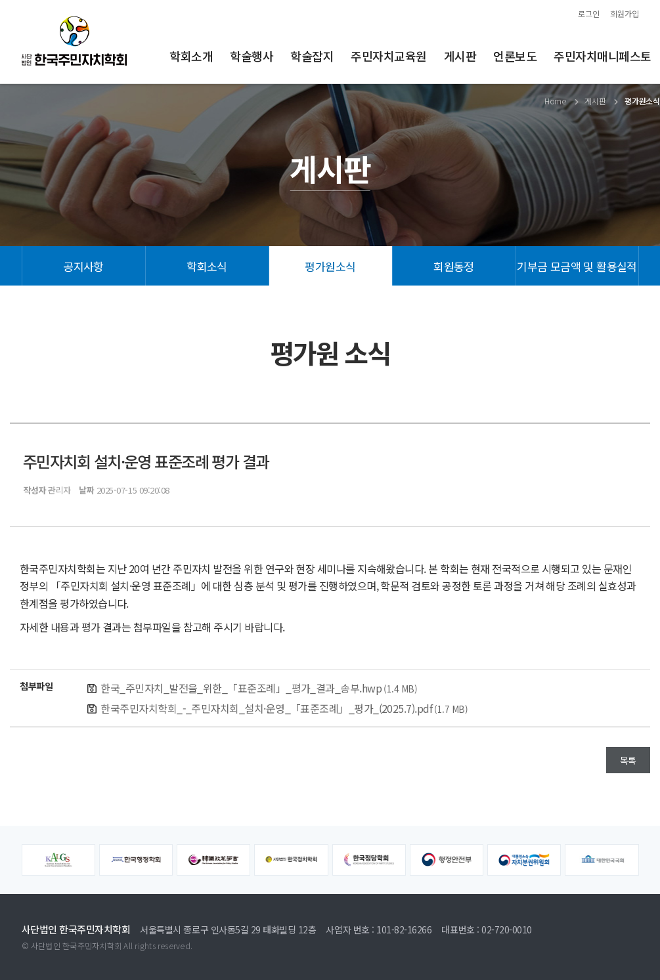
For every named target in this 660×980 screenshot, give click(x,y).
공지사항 (83, 266)
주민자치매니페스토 (602, 55)
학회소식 (207, 266)
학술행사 (251, 55)
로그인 (589, 13)
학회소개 (191, 55)
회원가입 (624, 13)
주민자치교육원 (388, 55)
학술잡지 (312, 55)
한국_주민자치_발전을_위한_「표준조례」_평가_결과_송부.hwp (258, 688)
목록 (628, 760)
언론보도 (515, 55)
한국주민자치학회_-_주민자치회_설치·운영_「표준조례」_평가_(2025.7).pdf (284, 708)
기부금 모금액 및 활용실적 (577, 266)
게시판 (460, 55)
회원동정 (453, 266)
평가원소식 (330, 266)
